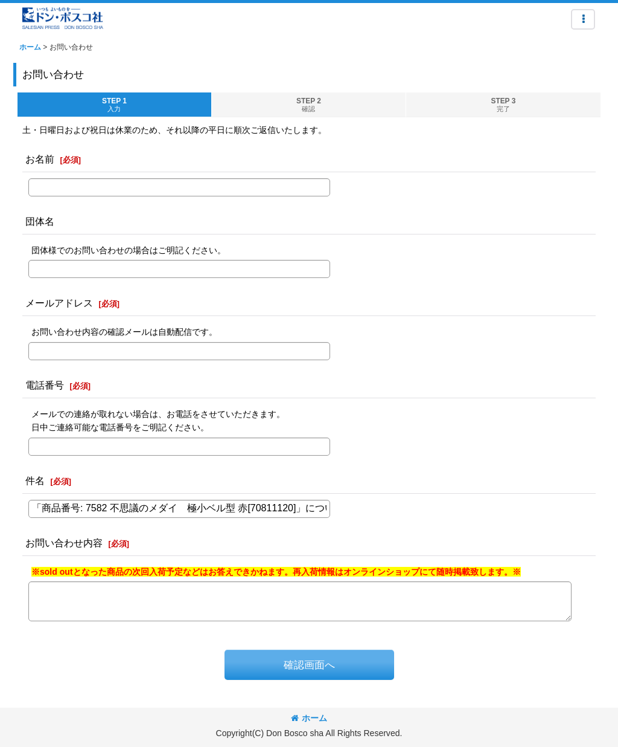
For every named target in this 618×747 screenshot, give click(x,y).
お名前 (39, 159)
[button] (583, 19)
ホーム (309, 718)
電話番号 (44, 385)
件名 (35, 480)
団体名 (39, 221)
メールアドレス (59, 302)
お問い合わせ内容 (64, 542)
